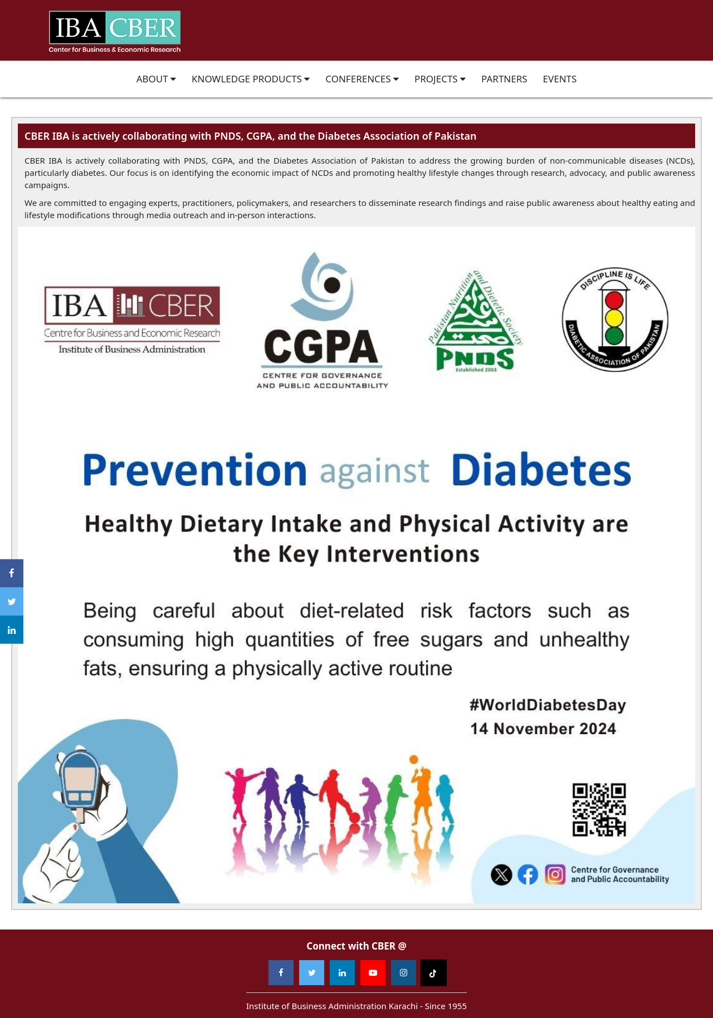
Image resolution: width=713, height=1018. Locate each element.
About (156, 78)
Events (560, 78)
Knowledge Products (251, 78)
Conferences (362, 78)
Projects (440, 78)
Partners (504, 78)
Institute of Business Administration (114, 30)
